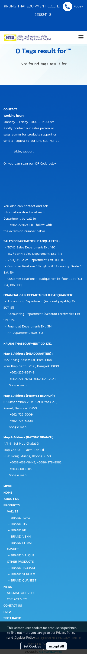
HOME (7, 492)
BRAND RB (18, 530)
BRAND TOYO (20, 517)
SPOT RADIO (12, 618)
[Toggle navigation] (81, 38)
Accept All (56, 646)
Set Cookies (32, 646)
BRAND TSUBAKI (23, 567)
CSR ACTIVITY (17, 599)
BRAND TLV (19, 524)
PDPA (7, 611)
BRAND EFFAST (22, 542)
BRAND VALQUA (23, 555)
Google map (17, 385)
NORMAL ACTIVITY (20, 593)
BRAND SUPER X (23, 574)
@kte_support (24, 151)
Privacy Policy (65, 632)
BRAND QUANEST (23, 580)
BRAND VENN (21, 536)
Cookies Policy (25, 637)
